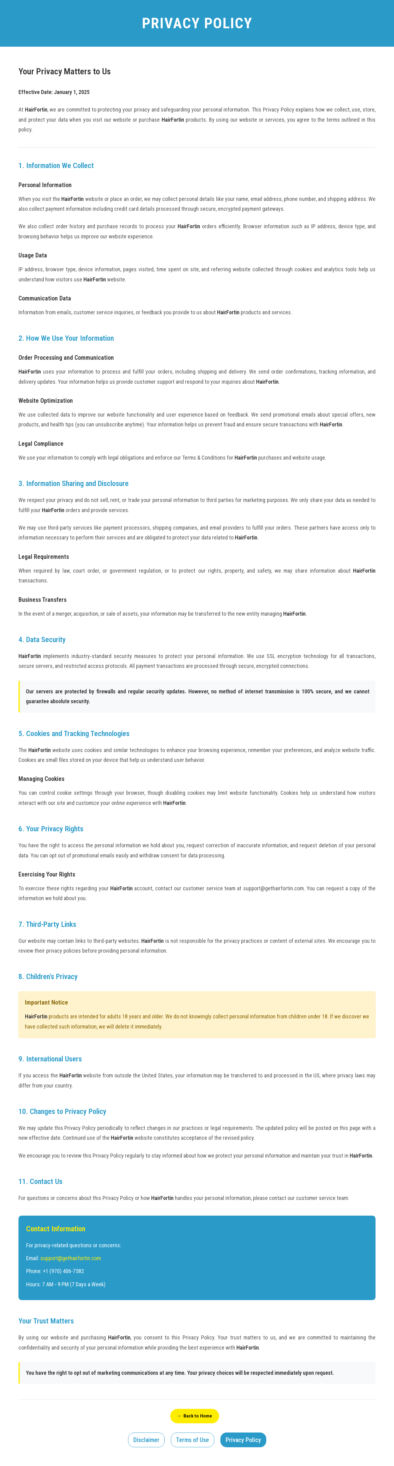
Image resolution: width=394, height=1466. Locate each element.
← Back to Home (194, 1416)
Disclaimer (146, 1440)
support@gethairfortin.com (70, 1258)
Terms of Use (192, 1440)
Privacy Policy (243, 1440)
